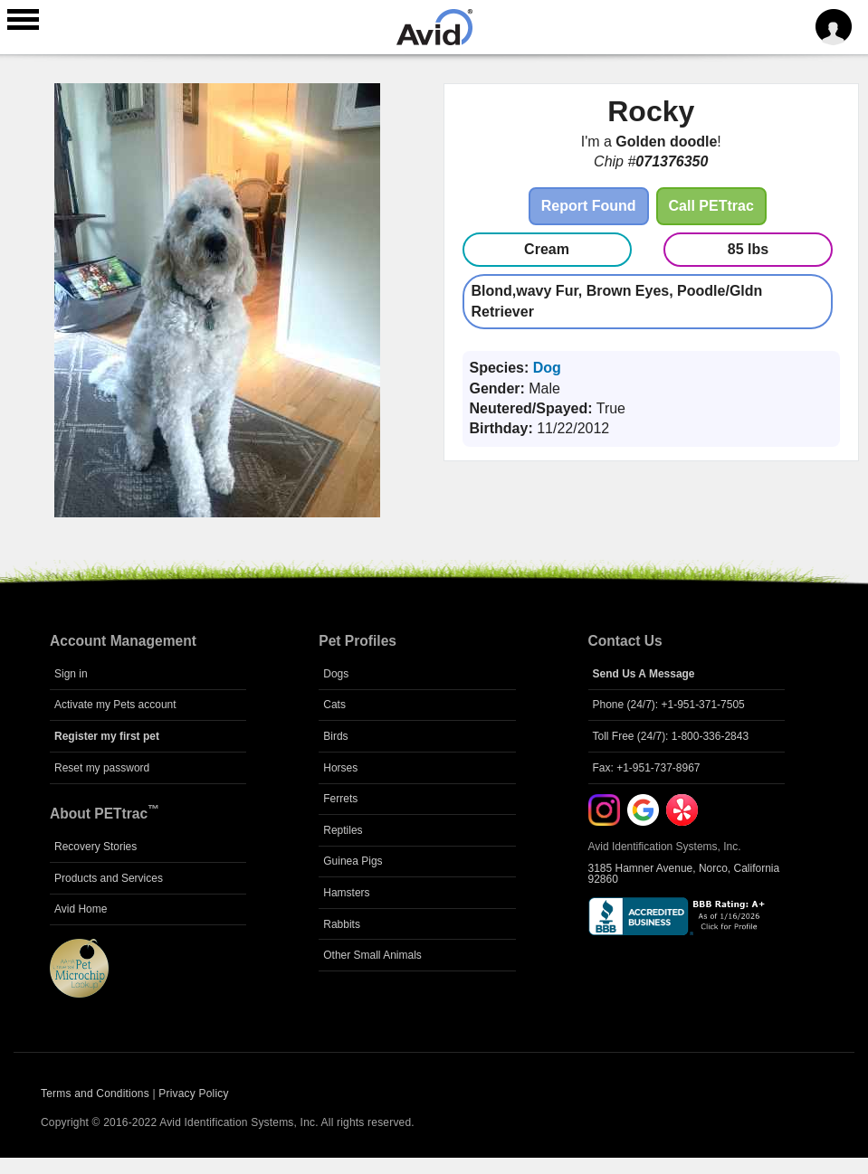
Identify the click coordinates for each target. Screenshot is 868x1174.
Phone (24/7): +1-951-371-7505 (669, 704)
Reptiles (342, 830)
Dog (547, 367)
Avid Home (80, 909)
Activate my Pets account (115, 704)
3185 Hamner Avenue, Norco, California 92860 (684, 873)
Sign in (71, 673)
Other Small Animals (372, 955)
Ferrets (340, 798)
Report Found (588, 205)
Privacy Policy (193, 1093)
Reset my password (101, 768)
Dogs (335, 673)
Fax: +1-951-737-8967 (647, 768)
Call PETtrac (711, 205)
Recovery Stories (95, 846)
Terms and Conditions (95, 1093)
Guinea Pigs (352, 861)
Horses (340, 768)
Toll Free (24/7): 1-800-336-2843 (671, 736)
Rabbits (341, 924)
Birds (335, 736)
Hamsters (346, 892)
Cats (334, 704)
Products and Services (108, 878)
